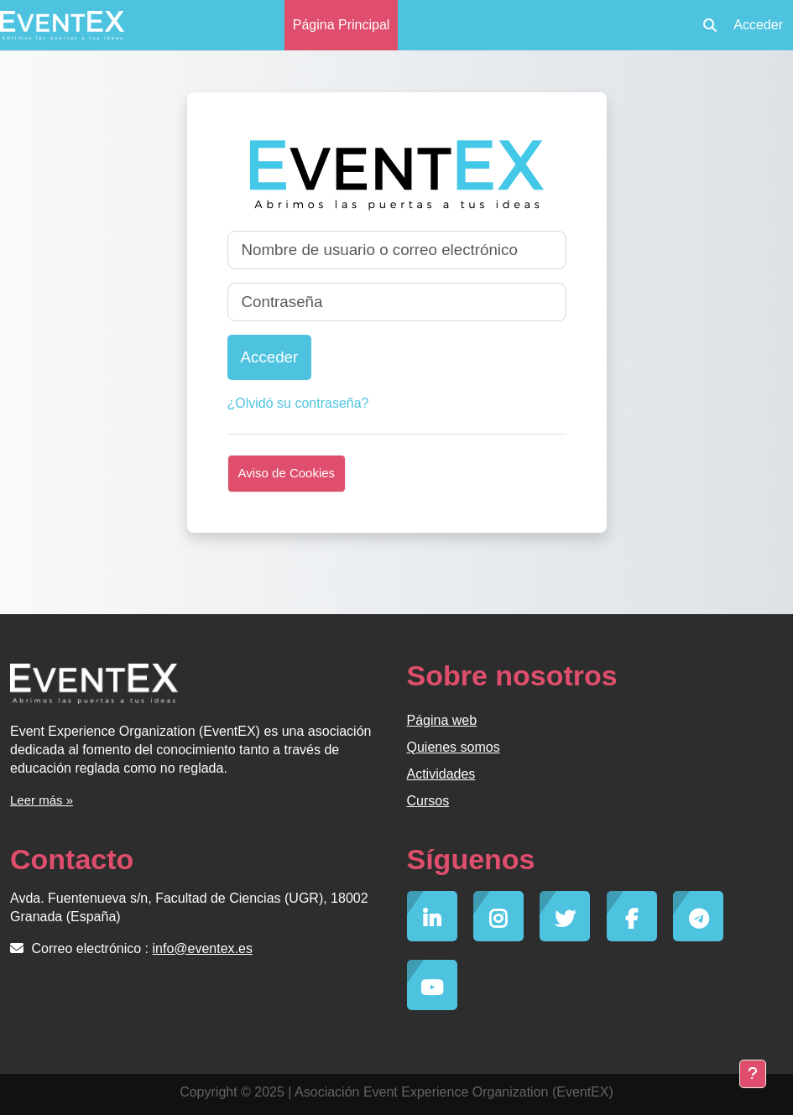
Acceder (758, 25)
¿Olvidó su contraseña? (298, 403)
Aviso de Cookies (287, 473)
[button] (710, 25)
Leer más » (41, 800)
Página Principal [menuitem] (341, 25)
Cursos (428, 801)
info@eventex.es (203, 948)
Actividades (441, 774)
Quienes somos (453, 747)
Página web (442, 720)
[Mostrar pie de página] (752, 1074)
